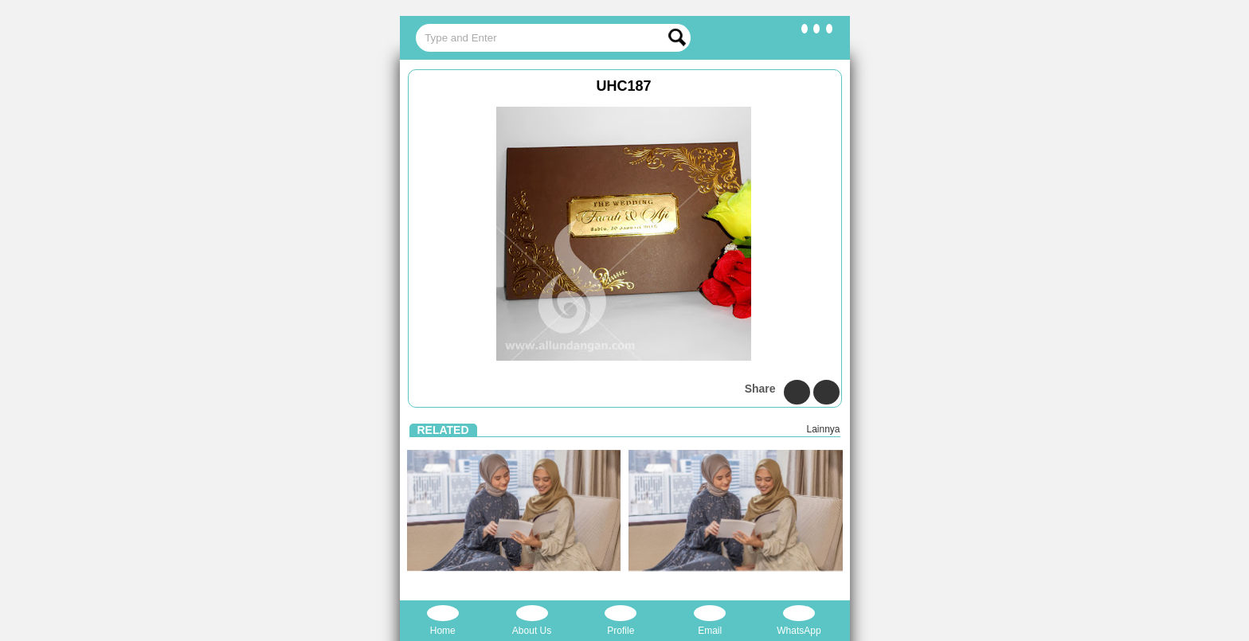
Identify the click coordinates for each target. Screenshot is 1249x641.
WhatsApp (798, 620)
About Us (531, 620)
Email (710, 620)
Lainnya (823, 429)
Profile (620, 620)
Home (443, 620)
